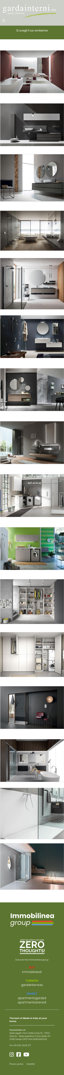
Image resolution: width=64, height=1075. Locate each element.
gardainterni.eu (32, 985)
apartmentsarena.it (32, 1002)
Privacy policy (16, 1064)
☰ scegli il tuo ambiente (32, 30)
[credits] (31, 1064)
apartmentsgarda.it (32, 998)
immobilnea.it (32, 972)
